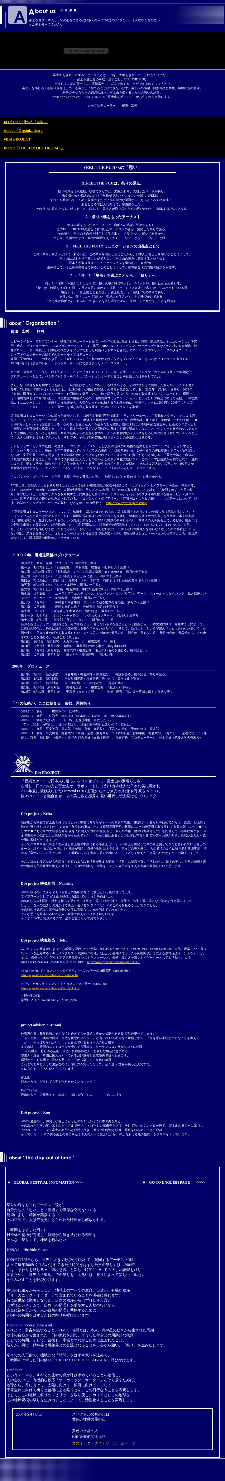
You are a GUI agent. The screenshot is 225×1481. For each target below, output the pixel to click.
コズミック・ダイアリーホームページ (104, 1443)
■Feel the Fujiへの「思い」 (25, 122)
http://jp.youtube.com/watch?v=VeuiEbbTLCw (50, 988)
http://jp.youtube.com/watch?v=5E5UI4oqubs (49, 975)
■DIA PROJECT (17, 139)
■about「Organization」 (23, 130)
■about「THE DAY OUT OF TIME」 (34, 148)
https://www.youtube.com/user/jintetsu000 (113, 962)
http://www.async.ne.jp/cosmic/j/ (126, 503)
